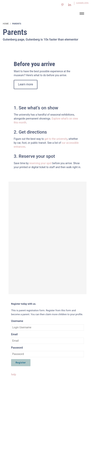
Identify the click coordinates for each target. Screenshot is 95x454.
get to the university (56, 138)
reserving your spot (40, 163)
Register (21, 362)
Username (17, 320)
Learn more (25, 84)
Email (14, 334)
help (13, 374)
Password (17, 347)
